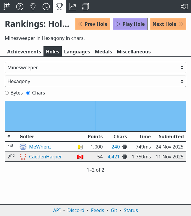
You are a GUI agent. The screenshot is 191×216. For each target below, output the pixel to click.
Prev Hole (93, 24)
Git (114, 210)
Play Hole (130, 24)
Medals (103, 51)
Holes (52, 51)
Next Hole (168, 24)
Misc (134, 51)
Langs (77, 51)
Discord (76, 210)
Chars (35, 92)
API (57, 210)
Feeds (97, 210)
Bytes (14, 92)
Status (131, 210)
